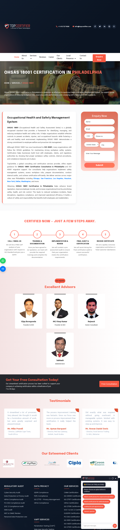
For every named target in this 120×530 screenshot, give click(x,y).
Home (16, 57)
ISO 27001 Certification (72, 527)
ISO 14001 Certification (72, 524)
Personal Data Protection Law (15, 517)
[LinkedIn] (104, 26)
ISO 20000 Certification (73, 496)
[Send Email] (3, 269)
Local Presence (71, 57)
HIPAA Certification (71, 503)
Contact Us (83, 57)
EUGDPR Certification (72, 513)
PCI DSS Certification (72, 517)
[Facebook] (95, 26)
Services (33, 57)
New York (11, 181)
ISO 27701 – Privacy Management (47, 499)
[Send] (115, 526)
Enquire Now (99, 58)
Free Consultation (109, 384)
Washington (26, 181)
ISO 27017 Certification (72, 499)
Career (51, 57)
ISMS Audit (8, 510)
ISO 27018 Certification (72, 506)
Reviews (42, 57)
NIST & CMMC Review (12, 513)
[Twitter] (100, 26)
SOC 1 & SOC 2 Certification (74, 510)
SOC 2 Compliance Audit (14, 506)
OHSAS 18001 (28, 83)
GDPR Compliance (41, 492)
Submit (99, 165)
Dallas (18, 181)
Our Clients (59, 57)
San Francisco (46, 178)
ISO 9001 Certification (72, 520)
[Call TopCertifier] (62, 27)
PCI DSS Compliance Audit (14, 503)
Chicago (36, 178)
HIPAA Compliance (41, 503)
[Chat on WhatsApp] (3, 261)
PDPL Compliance (41, 496)
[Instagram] (114, 26)
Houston (67, 178)
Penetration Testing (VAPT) (44, 526)
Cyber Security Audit (12, 492)
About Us (24, 57)
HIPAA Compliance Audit (13, 499)
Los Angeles (58, 178)
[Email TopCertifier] (81, 27)
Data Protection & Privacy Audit (16, 496)
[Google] (109, 26)
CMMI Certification (71, 492)
